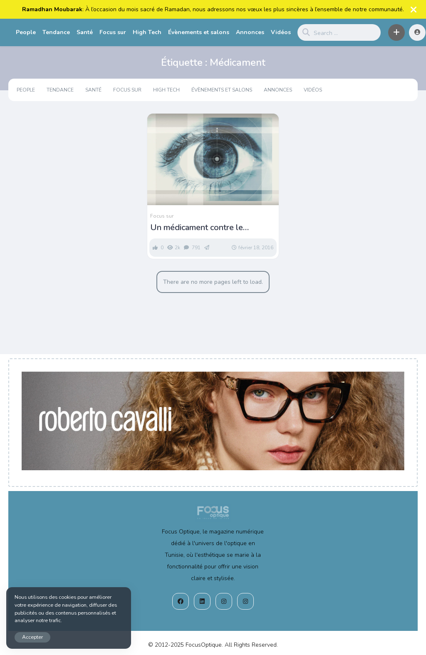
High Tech (147, 32)
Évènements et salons (198, 32)
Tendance (56, 32)
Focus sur (112, 32)
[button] (396, 32)
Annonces (250, 32)
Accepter (32, 636)
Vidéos (281, 32)
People (26, 32)
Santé (85, 32)
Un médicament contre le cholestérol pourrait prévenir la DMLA (207, 228)
